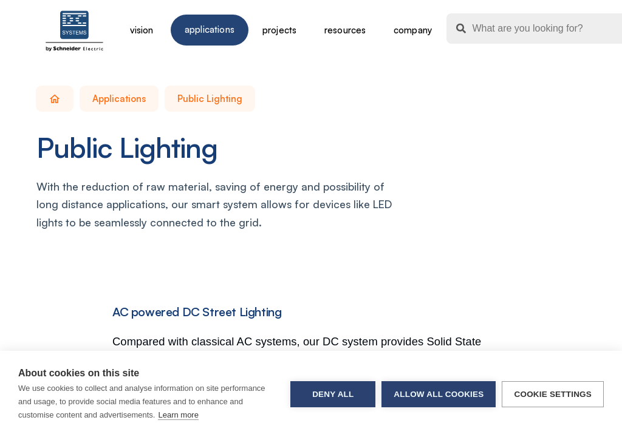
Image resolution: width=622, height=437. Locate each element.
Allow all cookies (439, 394)
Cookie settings (553, 394)
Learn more (178, 414)
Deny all (333, 394)
